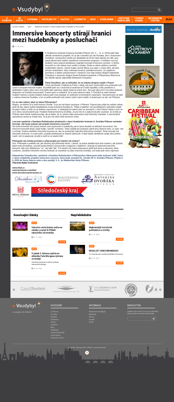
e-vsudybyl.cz (17, 312)
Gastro (65, 19)
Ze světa (19, 19)
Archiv (91, 322)
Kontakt (92, 319)
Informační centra (155, 19)
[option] (33, 288)
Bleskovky (92, 314)
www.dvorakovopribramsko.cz (27, 173)
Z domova (7, 19)
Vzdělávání (106, 19)
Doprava (32, 19)
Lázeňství (80, 19)
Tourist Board (139, 19)
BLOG (169, 19)
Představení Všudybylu (97, 312)
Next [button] (160, 290)
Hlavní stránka (18, 27)
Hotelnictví (49, 19)
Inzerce (91, 317)
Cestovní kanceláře (123, 19)
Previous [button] (14, 290)
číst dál (62, 242)
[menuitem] (7, 19)
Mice (93, 19)
